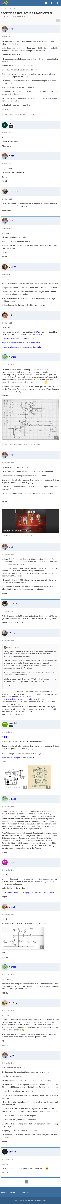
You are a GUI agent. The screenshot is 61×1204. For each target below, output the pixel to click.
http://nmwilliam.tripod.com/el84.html (17, 758)
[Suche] (46, 3)
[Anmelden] (52, 3)
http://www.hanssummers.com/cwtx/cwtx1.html (21, 343)
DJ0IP (5, 16)
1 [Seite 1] (26, 1181)
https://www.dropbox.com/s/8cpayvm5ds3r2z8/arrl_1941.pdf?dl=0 (28, 892)
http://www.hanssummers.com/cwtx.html (18, 338)
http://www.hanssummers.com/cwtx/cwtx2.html (21, 347)
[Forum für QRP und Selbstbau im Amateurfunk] (4, 3)
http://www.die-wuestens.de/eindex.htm (18, 699)
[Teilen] (58, 20)
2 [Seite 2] (29, 1181)
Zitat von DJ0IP (13, 647)
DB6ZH (24, 444)
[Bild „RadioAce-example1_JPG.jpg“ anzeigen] (30, 523)
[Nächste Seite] (34, 1181)
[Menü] (58, 3)
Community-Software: (30, 1200)
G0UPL (36, 332)
